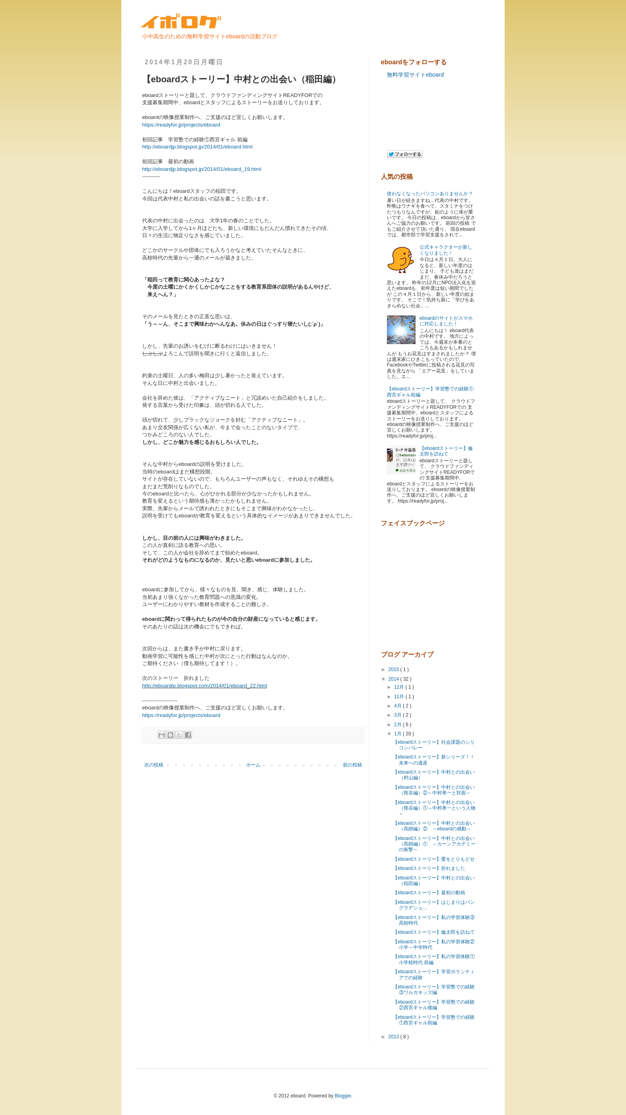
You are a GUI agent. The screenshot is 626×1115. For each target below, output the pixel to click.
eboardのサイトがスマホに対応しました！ (446, 321)
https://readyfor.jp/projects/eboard (181, 125)
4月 (398, 706)
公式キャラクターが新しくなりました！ (446, 249)
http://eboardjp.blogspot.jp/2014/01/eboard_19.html (201, 169)
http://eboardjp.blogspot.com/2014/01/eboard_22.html (204, 686)
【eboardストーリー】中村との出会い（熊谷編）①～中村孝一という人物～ (434, 808)
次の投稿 (153, 765)
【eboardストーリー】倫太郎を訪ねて (446, 451)
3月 (398, 715)
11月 (400, 696)
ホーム (253, 765)
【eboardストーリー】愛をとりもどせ (434, 859)
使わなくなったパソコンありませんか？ (430, 193)
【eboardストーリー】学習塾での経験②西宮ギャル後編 (434, 1004)
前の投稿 (352, 765)
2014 (394, 679)
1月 (398, 734)
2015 (394, 669)
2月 (398, 724)
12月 (400, 687)
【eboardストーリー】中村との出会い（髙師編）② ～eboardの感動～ (434, 826)
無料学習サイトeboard (415, 74)
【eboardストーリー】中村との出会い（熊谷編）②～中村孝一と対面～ (434, 790)
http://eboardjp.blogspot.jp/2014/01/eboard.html (197, 147)
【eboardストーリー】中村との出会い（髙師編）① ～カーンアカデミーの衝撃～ (434, 844)
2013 (394, 1037)
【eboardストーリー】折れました (429, 868)
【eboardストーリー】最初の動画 (429, 892)
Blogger (343, 1096)
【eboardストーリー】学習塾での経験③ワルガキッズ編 (434, 989)
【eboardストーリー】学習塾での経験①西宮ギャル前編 (434, 1020)
